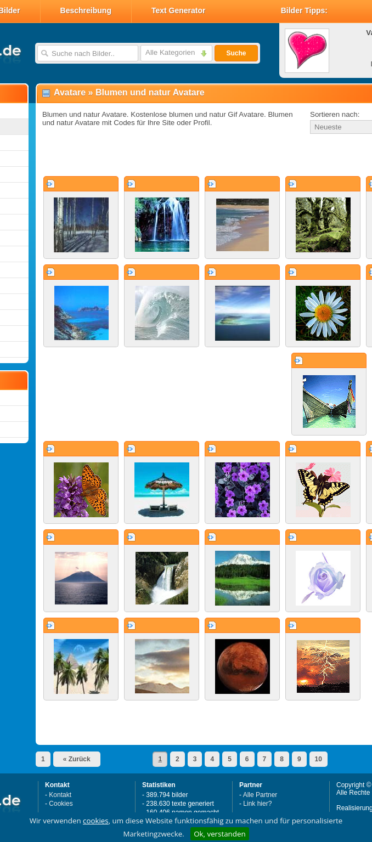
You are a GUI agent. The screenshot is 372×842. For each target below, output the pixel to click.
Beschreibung (85, 10)
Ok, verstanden (219, 834)
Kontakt (60, 795)
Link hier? (257, 803)
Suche (236, 53)
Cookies (60, 803)
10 (318, 759)
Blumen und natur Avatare (150, 92)
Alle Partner (260, 795)
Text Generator (178, 10)
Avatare (70, 92)
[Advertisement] (166, 155)
